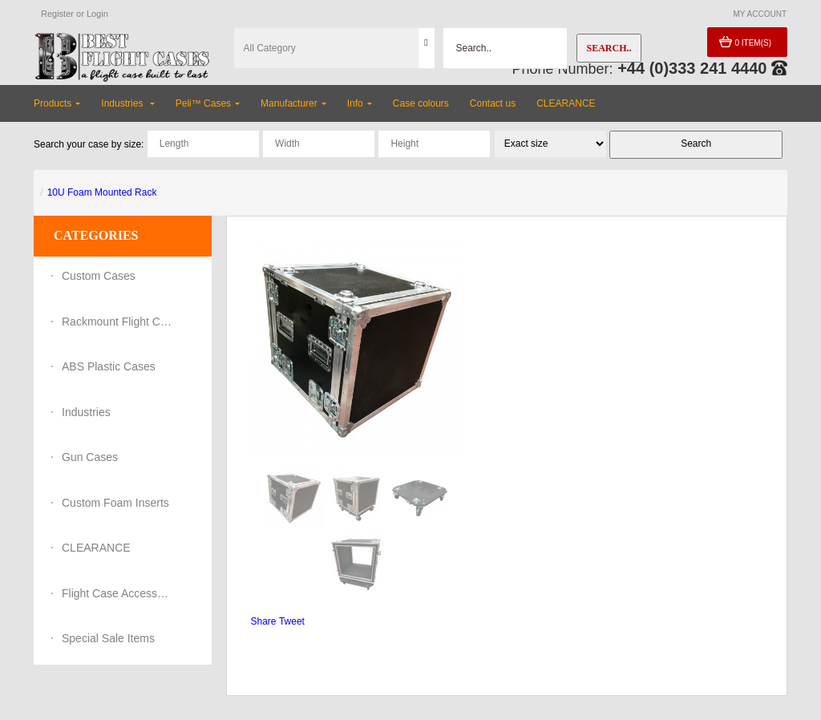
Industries (86, 412)
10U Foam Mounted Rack (102, 192)
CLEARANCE (96, 547)
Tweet (292, 621)
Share (264, 621)
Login (97, 13)
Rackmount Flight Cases (118, 321)
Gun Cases (90, 457)
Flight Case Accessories (118, 593)
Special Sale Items (108, 638)
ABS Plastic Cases (109, 366)
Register (57, 13)
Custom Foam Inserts (115, 502)
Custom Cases (98, 275)
